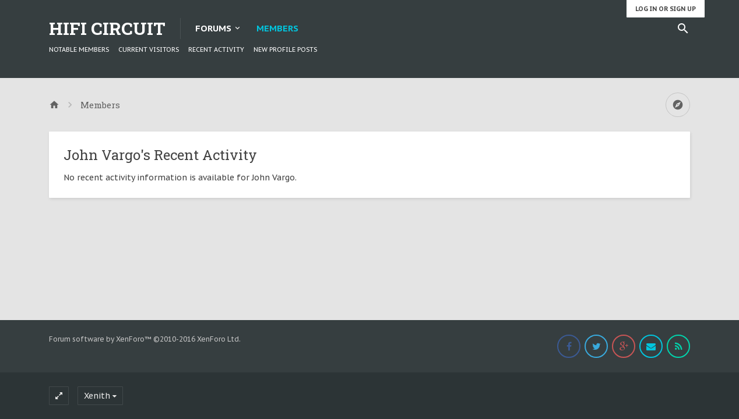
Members (277, 28)
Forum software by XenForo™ (145, 339)
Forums (213, 28)
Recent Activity (216, 49)
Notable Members (79, 49)
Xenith (97, 395)
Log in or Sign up (665, 9)
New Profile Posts (285, 49)
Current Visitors (148, 49)
